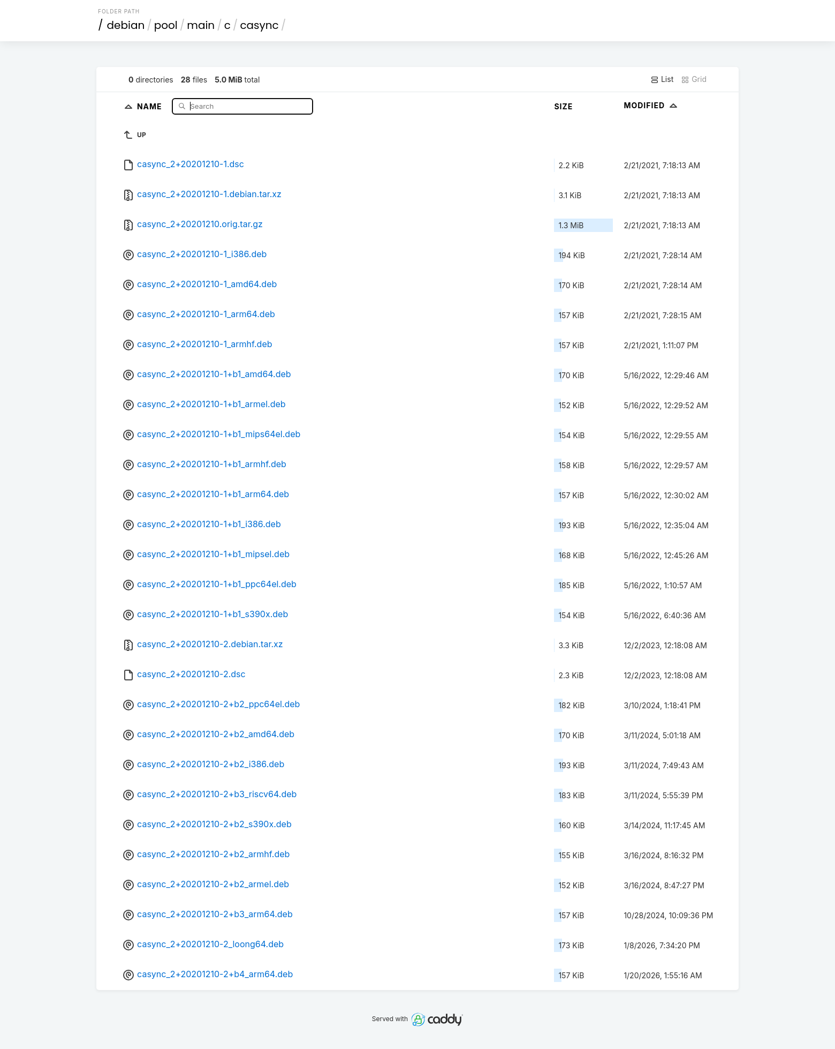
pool (166, 25)
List (661, 79)
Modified (652, 105)
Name (150, 105)
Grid (694, 79)
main (201, 25)
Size (563, 106)
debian (126, 25)
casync (259, 25)
